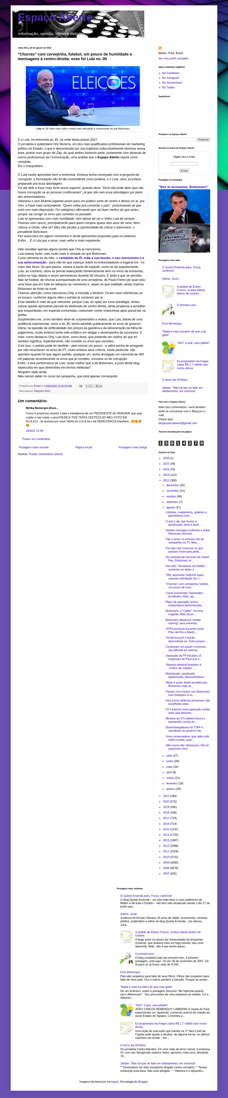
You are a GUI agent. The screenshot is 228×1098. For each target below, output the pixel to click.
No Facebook (170, 73)
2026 (166, 458)
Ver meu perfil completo (173, 58)
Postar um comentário (36, 438)
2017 (166, 818)
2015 (166, 829)
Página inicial (83, 447)
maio (169, 766)
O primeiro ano (186, 305)
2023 (166, 474)
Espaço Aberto (55, 17)
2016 (166, 823)
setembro (172, 501)
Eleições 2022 (42, 391)
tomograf (112, 1081)
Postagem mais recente (34, 447)
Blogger (143, 1081)
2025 (166, 463)
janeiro (171, 788)
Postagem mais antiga (133, 447)
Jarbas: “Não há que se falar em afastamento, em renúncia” (158, 1063)
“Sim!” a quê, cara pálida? (193, 342)
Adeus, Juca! (170, 278)
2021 (166, 796)
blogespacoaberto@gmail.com (178, 423)
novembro (173, 490)
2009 (166, 862)
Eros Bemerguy (172, 323)
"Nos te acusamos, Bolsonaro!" (184, 187)
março (170, 777)
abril (169, 772)
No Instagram (170, 77)
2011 (166, 851)
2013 (166, 840)
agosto (171, 507)
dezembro (173, 485)
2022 (166, 480)
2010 (166, 857)
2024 (166, 469)
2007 (166, 873)
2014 (166, 834)
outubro (171, 496)
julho (169, 755)
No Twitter (168, 87)
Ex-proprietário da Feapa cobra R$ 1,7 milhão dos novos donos (192, 364)
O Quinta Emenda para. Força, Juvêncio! (146, 895)
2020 (166, 801)
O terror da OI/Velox (174, 379)
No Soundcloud (172, 82)
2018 (166, 812)
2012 (166, 845)
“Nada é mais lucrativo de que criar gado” (146, 986)
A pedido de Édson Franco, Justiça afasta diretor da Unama (191, 290)
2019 (166, 807)
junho (170, 761)
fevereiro (172, 783)
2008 (166, 868)
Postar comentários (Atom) (46, 454)
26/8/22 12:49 (34, 430)
